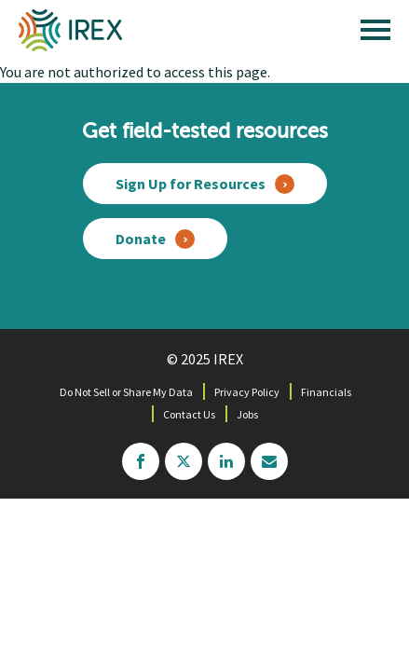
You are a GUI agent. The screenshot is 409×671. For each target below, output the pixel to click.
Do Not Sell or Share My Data (126, 392)
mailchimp (269, 461)
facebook (140, 461)
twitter (183, 461)
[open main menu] (375, 34)
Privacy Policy (246, 392)
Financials (326, 392)
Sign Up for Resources (191, 183)
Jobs (247, 414)
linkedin (226, 461)
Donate (141, 238)
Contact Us (189, 414)
